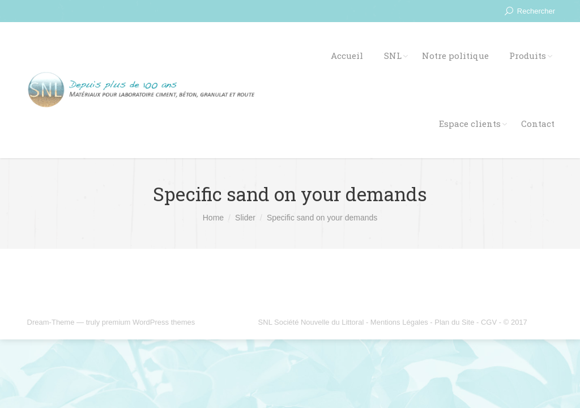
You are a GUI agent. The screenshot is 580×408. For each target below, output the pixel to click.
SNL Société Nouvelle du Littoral (311, 322)
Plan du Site (454, 322)
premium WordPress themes (148, 322)
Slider (245, 217)
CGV (489, 322)
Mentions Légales (399, 322)
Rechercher (536, 11)
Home (213, 217)
